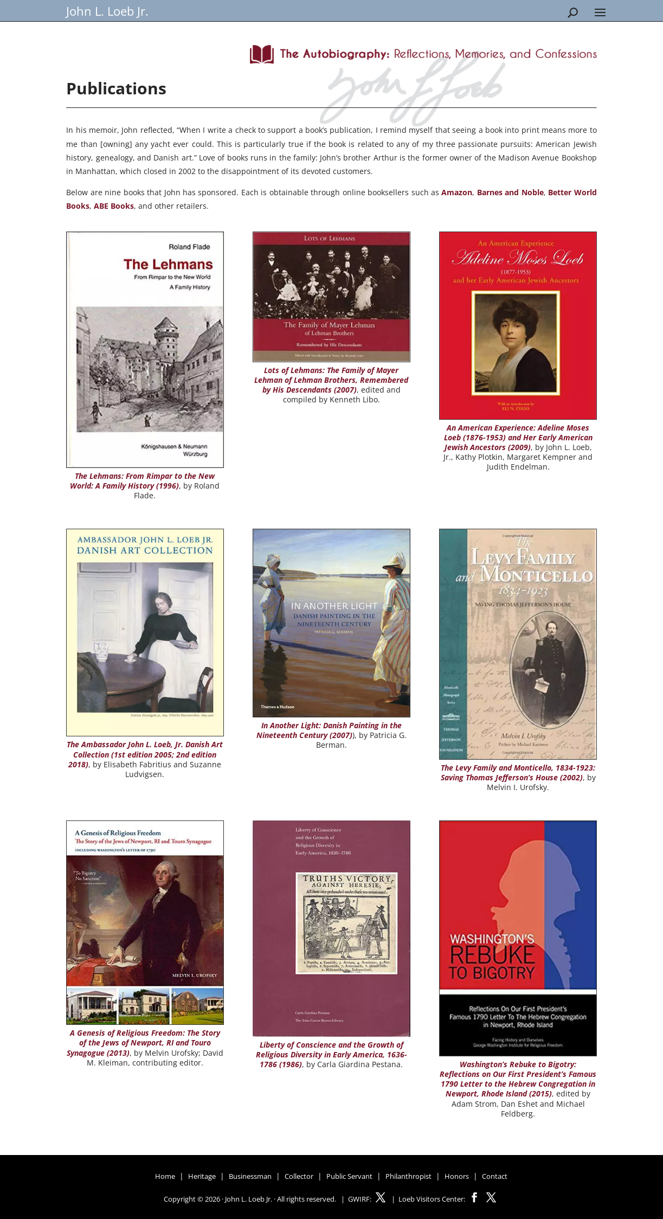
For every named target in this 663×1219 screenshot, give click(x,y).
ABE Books (114, 206)
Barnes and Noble (510, 192)
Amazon (456, 192)
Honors (457, 1176)
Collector (299, 1176)
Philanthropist (408, 1176)
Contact (494, 1176)
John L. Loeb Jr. (107, 11)
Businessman (250, 1176)
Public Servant (349, 1176)
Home (165, 1176)
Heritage (202, 1176)
